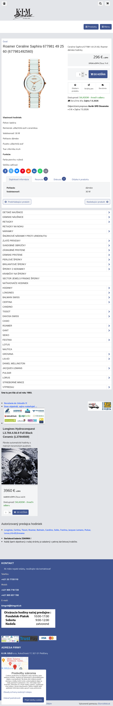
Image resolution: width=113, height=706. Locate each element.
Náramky (57, 231)
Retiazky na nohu (13, 226)
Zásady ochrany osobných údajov (18, 692)
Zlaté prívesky (57, 240)
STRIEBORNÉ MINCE (13, 382)
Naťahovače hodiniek (15, 283)
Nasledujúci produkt (97, 201)
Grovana (57, 354)
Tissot (57, 311)
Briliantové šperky (57, 264)
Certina (57, 302)
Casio (6, 321)
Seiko (6, 335)
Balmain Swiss (57, 297)
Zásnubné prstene (57, 250)
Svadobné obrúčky (57, 245)
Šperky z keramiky (57, 269)
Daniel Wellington (14, 363)
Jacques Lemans (57, 368)
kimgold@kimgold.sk (11, 605)
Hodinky (57, 288)
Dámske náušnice (57, 217)
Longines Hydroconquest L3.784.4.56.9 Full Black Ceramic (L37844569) (19, 432)
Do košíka (98, 74)
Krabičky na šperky (14, 274)
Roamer (57, 326)
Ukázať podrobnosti (12, 698)
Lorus (57, 377)
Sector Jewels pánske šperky (21, 278)
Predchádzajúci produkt (17, 201)
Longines (57, 292)
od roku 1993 (26, 18)
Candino (8, 307)
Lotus (6, 344)
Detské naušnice (57, 212)
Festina (57, 340)
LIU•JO (57, 359)
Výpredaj (57, 387)
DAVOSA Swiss (57, 316)
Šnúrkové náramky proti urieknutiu (25, 236)
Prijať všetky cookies (33, 699)
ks (7, 512)
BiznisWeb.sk (104, 703)
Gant (57, 330)
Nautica (7, 349)
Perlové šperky (57, 259)
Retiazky (57, 222)
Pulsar (7, 373)
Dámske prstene (57, 255)
